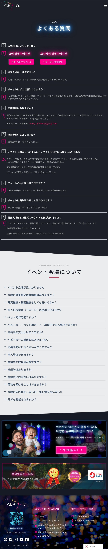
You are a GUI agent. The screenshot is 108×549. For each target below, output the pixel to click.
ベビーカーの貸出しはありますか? (28, 340)
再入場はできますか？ (21, 354)
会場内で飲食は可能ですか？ (25, 362)
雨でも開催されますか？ (22, 399)
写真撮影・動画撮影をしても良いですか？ (32, 302)
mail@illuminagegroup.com (43, 123)
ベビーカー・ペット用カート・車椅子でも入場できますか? (42, 325)
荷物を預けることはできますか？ (27, 384)
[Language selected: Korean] (93, 546)
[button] (105, 5)
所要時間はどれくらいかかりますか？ (30, 347)
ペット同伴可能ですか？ (22, 317)
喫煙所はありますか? (20, 369)
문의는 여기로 (16, 528)
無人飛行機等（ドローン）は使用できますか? (34, 310)
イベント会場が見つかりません (26, 287)
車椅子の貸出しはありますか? (25, 332)
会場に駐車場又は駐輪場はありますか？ (31, 295)
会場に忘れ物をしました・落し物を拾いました (35, 392)
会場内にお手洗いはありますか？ (27, 377)
